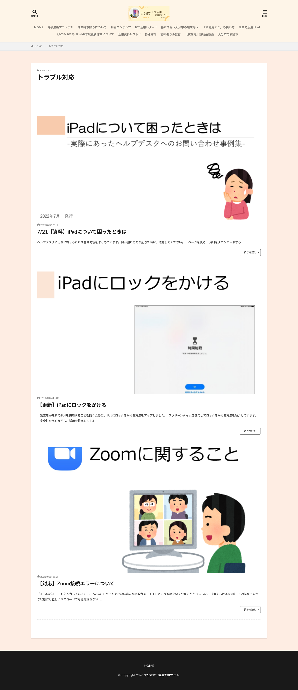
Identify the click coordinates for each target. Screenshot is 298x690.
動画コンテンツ (121, 27)
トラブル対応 (55, 46)
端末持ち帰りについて (92, 27)
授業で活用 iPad (249, 27)
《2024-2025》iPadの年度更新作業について (85, 34)
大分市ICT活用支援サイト (161, 675)
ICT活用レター (145, 27)
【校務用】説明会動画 (199, 34)
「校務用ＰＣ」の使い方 (218, 27)
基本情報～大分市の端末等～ (179, 27)
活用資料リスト (128, 34)
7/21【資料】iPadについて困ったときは (82, 232)
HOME (38, 27)
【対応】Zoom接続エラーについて (76, 583)
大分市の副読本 (228, 34)
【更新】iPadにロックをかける (71, 405)
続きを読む (250, 252)
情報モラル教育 (170, 34)
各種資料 (150, 34)
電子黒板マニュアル (60, 27)
